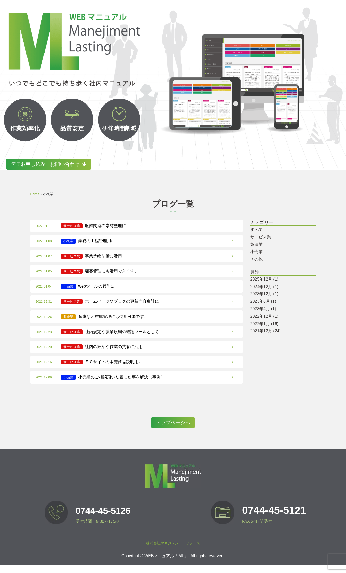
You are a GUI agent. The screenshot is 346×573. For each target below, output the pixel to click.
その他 (256, 267)
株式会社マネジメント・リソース (173, 551)
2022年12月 (264, 324)
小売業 (256, 259)
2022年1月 (264, 331)
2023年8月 (263, 309)
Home (34, 202)
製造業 (256, 252)
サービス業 (260, 244)
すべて (256, 237)
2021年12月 (265, 338)
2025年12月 (264, 286)
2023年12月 (264, 301)
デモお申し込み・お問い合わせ (59, 172)
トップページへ (173, 430)
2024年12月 (264, 294)
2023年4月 (263, 316)
